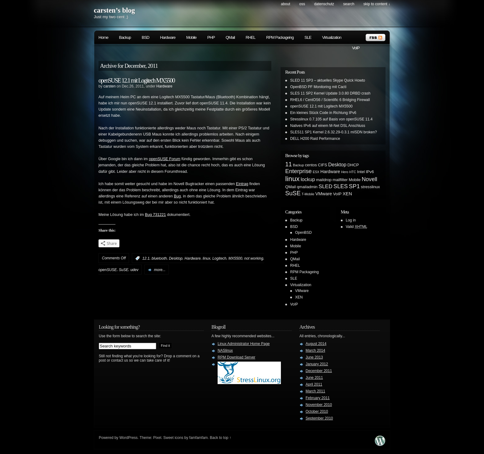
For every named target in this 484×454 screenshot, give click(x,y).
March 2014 (315, 350)
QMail (230, 37)
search (348, 4)
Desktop (175, 258)
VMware (302, 291)
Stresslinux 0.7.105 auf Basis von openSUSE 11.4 (331, 119)
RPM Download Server (236, 357)
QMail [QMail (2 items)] (290, 186)
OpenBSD (303, 232)
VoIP (356, 48)
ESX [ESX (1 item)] (316, 172)
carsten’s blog (114, 10)
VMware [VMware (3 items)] (323, 193)
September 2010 (319, 418)
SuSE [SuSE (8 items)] (293, 193)
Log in (351, 220)
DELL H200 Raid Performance (315, 138)
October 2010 (317, 411)
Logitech (219, 258)
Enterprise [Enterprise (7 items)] (298, 171)
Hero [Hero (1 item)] (344, 172)
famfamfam (198, 438)
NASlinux (225, 350)
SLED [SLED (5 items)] (325, 186)
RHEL (251, 37)
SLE (307, 37)
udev (134, 270)
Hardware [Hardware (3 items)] (330, 171)
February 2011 (318, 398)
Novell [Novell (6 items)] (369, 179)
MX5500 (235, 258)
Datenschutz (324, 4)
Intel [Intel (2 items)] (361, 171)
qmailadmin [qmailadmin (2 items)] (307, 186)
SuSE (123, 270)
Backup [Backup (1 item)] (298, 165)
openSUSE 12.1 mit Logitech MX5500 (136, 80)
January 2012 (317, 364)
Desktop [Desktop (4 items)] (337, 164)
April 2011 (314, 384)
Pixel (157, 438)
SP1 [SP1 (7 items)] (354, 186)
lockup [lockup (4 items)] (308, 179)
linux (207, 258)
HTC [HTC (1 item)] (352, 172)
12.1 (145, 258)
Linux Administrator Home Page (244, 344)
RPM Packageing (280, 37)
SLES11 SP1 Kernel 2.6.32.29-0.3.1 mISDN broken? (333, 132)
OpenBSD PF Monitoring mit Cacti (318, 87)
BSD (145, 37)
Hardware (167, 37)
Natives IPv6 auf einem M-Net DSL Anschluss (327, 126)
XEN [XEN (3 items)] (347, 193)
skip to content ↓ (376, 4)
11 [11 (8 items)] (288, 164)
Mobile (191, 37)
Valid (356, 227)
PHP (211, 37)
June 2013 (314, 357)
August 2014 (316, 344)
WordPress (128, 438)
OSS (302, 4)
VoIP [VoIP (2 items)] (337, 194)
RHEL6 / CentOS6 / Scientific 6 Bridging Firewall (330, 100)
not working (253, 258)
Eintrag (242, 184)
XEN (299, 297)
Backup (125, 37)
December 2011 (319, 371)
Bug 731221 (155, 215)
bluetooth (159, 258)
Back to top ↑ (220, 438)
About (285, 4)
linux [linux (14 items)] (292, 179)
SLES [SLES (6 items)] (340, 186)
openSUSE (107, 270)
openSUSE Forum (164, 159)
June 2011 (314, 377)
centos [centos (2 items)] (311, 165)
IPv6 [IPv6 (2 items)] (370, 171)
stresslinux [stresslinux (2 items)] (370, 186)
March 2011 (315, 391)
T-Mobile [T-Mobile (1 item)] (308, 194)
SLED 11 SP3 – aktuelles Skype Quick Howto (327, 80)
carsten (109, 86)
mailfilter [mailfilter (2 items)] (340, 179)
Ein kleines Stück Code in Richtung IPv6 (323, 113)
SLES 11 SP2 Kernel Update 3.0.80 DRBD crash (330, 93)
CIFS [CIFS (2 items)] (322, 165)
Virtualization (331, 37)
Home (103, 37)
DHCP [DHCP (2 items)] (353, 165)
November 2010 (319, 405)
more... (159, 270)
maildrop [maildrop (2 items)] (324, 179)
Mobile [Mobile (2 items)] (355, 179)
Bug (177, 196)
